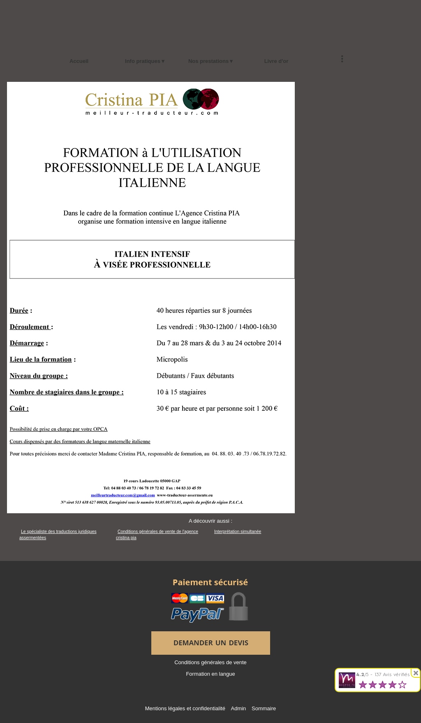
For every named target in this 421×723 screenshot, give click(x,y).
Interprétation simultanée (237, 531)
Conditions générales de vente (210, 662)
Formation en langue (210, 674)
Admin (238, 708)
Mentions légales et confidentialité (185, 708)
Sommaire (264, 708)
